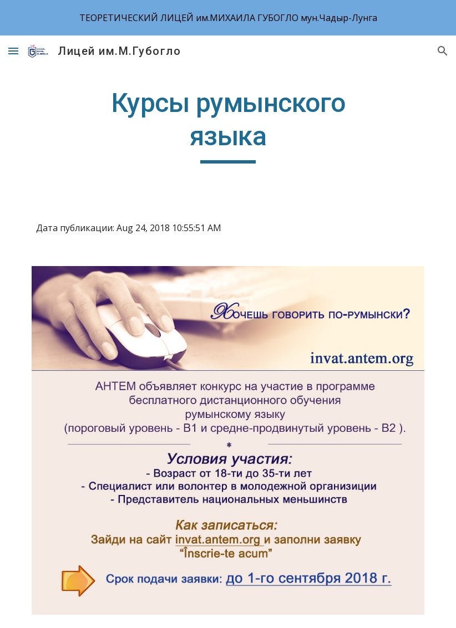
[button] (13, 50)
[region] (228, 17)
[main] (228, 125)
